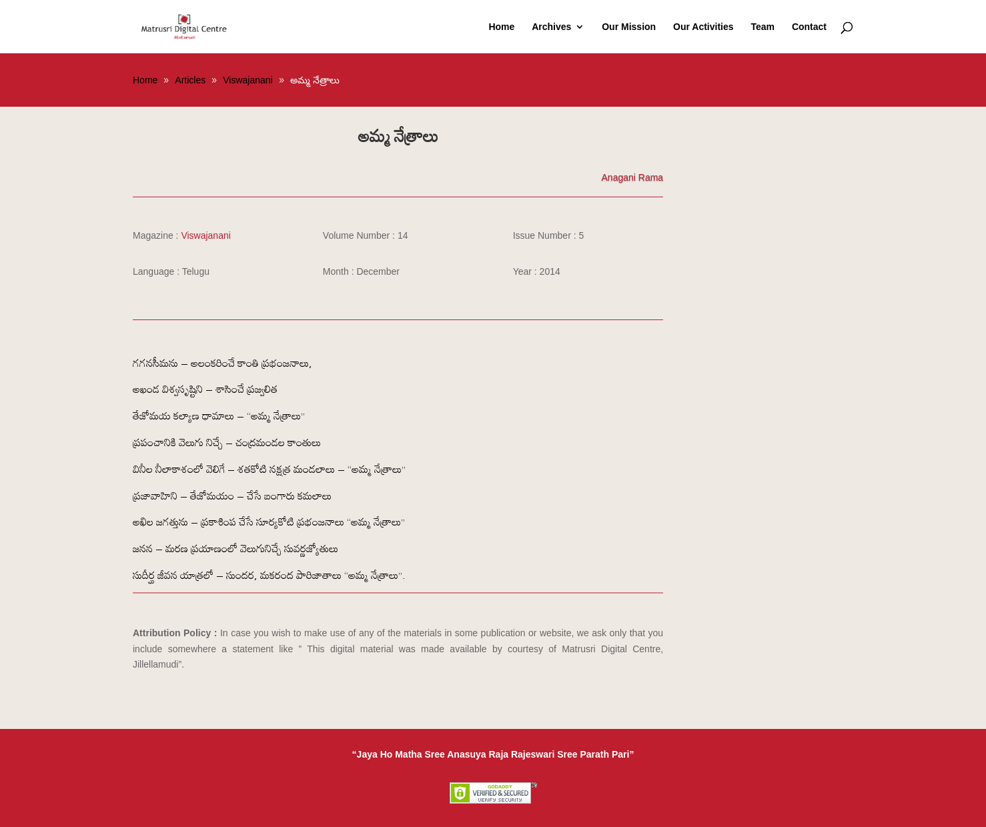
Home (501, 27)
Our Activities (703, 27)
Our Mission (629, 27)
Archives (551, 27)
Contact (809, 27)
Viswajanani (205, 235)
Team (763, 27)
